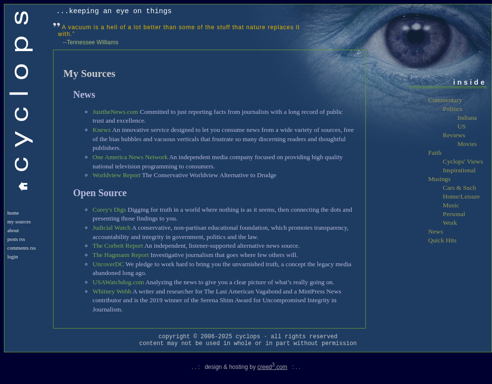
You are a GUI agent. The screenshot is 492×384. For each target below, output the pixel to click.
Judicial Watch (112, 227)
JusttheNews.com (115, 111)
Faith (434, 152)
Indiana (467, 117)
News (435, 231)
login (12, 256)
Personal (454, 214)
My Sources (19, 221)
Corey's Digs (109, 209)
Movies (467, 143)
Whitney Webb (112, 291)
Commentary (445, 100)
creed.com (272, 367)
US (461, 126)
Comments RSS (21, 248)
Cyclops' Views (463, 161)
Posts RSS (16, 239)
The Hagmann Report (121, 254)
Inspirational (459, 170)
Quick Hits (442, 240)
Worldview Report (117, 175)
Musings (439, 179)
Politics (452, 108)
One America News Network (130, 157)
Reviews (454, 135)
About (13, 230)
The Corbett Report (118, 245)
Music (451, 205)
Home (13, 213)
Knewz (102, 129)
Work (450, 222)
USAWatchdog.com (118, 282)
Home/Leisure (461, 196)
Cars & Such (459, 187)
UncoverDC (108, 264)
